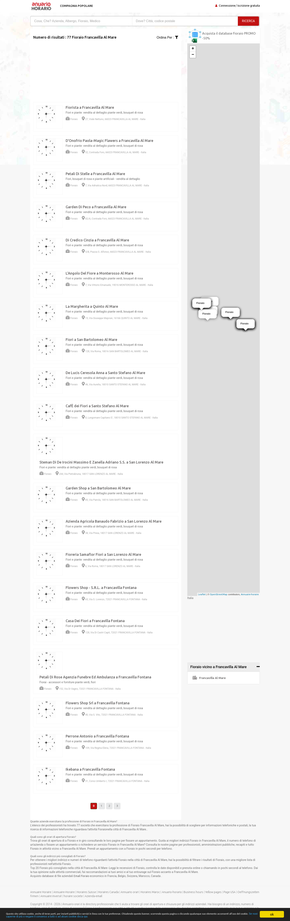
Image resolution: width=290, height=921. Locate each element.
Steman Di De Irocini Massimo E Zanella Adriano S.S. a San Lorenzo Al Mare (101, 462)
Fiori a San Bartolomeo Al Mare (91, 339)
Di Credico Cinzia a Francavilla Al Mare (97, 240)
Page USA (229, 892)
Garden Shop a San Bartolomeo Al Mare (98, 488)
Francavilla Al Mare (209, 678)
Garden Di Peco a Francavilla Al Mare (96, 207)
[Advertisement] (105, 68)
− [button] (193, 55)
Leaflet (202, 594)
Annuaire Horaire (40, 892)
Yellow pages (213, 892)
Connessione (227, 5)
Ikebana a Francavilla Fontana (90, 769)
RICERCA (248, 21)
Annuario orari (130, 892)
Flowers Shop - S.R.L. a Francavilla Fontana (101, 588)
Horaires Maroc (150, 892)
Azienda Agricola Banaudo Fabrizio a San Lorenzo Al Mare (114, 521)
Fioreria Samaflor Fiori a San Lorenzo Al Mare (103, 554)
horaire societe (73, 896)
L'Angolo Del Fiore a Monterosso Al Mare (99, 273)
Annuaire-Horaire (64, 892)
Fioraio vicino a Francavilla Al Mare (218, 667)
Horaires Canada (108, 892)
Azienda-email (93, 896)
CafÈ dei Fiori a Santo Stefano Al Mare (97, 406)
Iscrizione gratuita (248, 5)
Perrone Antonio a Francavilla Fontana (97, 736)
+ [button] (193, 49)
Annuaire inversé (51, 896)
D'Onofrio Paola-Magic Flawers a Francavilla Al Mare (109, 140)
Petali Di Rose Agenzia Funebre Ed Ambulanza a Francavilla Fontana (95, 677)
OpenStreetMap (218, 594)
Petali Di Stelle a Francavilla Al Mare (95, 174)
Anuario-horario (172, 892)
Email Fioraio (82, 876)
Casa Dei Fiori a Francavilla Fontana (95, 621)
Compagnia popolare (76, 5)
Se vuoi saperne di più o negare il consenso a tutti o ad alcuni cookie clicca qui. (142, 916)
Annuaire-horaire (250, 594)
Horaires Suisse (86, 892)
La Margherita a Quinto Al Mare (92, 306)
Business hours (193, 892)
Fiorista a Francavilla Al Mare (90, 107)
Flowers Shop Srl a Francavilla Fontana (97, 703)
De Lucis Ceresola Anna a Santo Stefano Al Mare (105, 373)
